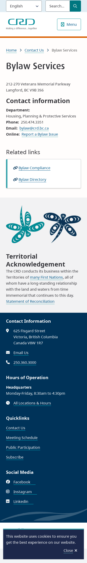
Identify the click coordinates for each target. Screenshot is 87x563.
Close (68, 550)
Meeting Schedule (22, 437)
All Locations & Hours (32, 403)
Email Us (21, 352)
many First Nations (46, 277)
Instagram (25, 491)
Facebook (24, 482)
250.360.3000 (24, 362)
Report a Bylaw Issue (40, 134)
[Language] (24, 6)
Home (11, 50)
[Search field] (57, 6)
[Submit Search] (75, 6)
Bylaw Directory (32, 179)
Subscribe (14, 457)
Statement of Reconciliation (30, 301)
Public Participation (23, 447)
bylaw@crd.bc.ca (34, 128)
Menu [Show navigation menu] (72, 24)
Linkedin (23, 501)
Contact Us (34, 50)
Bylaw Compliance (34, 167)
